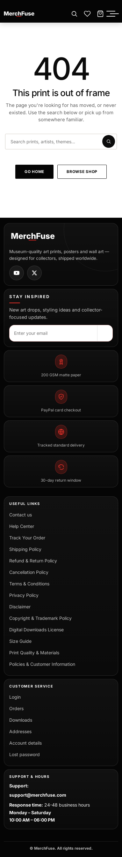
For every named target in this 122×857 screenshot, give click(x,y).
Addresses (20, 731)
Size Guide (20, 641)
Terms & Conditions (29, 583)
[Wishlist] (87, 14)
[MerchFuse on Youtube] (16, 273)
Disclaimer (20, 606)
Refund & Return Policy (33, 560)
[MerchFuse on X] (34, 273)
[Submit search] (108, 141)
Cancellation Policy (28, 572)
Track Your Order (27, 537)
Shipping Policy (25, 549)
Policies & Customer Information (42, 664)
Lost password (24, 754)
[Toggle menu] (114, 14)
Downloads (20, 720)
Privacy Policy (24, 595)
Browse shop (82, 171)
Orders (16, 708)
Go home (34, 171)
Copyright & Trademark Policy (40, 618)
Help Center (21, 526)
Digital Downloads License (36, 629)
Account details (25, 743)
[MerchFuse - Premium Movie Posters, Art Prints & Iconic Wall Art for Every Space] (19, 13)
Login (15, 697)
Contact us (20, 514)
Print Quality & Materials (34, 652)
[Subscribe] (104, 333)
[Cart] (100, 14)
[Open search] (74, 14)
